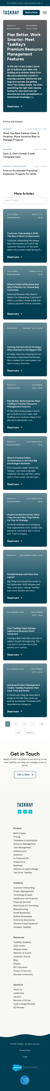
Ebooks (16, 964)
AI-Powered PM (20, 858)
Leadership (18, 993)
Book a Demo (19, 833)
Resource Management (24, 844)
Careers (17, 997)
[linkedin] (20, 812)
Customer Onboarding (23, 888)
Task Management (22, 847)
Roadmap (17, 865)
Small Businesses (21, 913)
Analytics (17, 855)
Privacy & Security (22, 971)
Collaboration (20, 851)
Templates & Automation (25, 840)
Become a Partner (22, 1000)
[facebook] (30, 812)
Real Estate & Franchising (25, 905)
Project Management (23, 891)
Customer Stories (21, 956)
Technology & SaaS (22, 895)
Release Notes (20, 949)
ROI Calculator (20, 967)
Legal (25, 1057)
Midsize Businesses (22, 916)
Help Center (19, 946)
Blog (15, 960)
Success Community (23, 974)
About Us (17, 989)
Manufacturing (20, 909)
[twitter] (25, 812)
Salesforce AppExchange (25, 869)
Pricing (16, 837)
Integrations (19, 862)
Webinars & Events (22, 953)
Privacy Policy (25, 1050)
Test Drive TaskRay (22, 872)
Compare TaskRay (22, 927)
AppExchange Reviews (24, 1004)
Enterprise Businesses (24, 920)
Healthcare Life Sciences (25, 898)
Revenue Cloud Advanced (25, 923)
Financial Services (22, 902)
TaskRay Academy (22, 942)
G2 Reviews (18, 1007)
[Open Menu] (44, 12)
